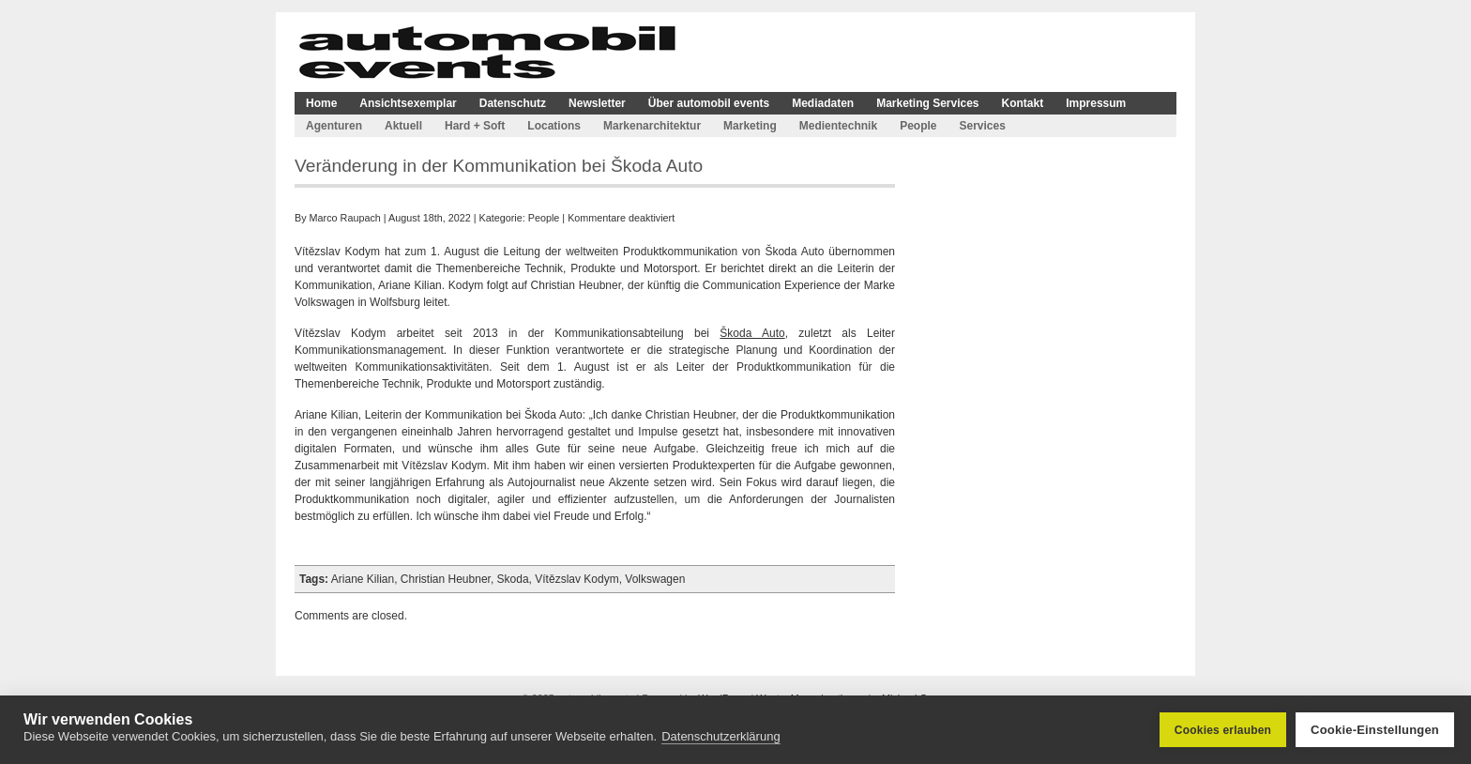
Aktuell (403, 125)
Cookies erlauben (1223, 730)
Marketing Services (927, 103)
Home (321, 103)
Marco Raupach (345, 217)
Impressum (1096, 103)
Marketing (750, 125)
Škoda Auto (752, 333)
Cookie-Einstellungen (1375, 730)
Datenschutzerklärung (720, 736)
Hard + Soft (475, 125)
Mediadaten (823, 103)
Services (982, 125)
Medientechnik (838, 125)
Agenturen (334, 125)
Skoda (513, 579)
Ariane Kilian (362, 579)
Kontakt (1023, 103)
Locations (554, 125)
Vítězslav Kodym (576, 579)
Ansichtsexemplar (407, 103)
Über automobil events (708, 103)
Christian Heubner (446, 579)
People (918, 125)
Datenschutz (512, 103)
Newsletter (597, 103)
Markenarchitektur (652, 125)
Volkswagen (655, 579)
